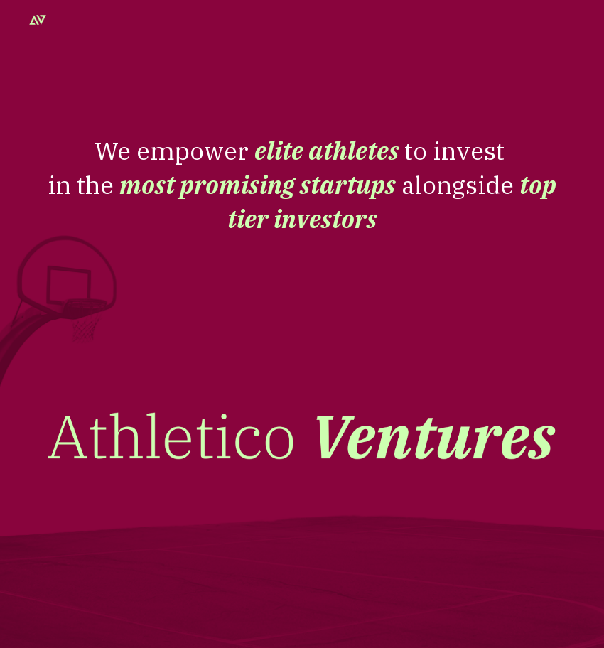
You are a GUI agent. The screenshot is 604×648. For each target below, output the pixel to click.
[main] (302, 268)
